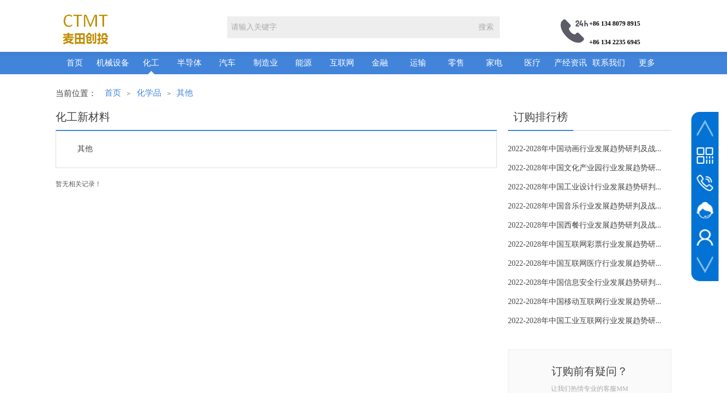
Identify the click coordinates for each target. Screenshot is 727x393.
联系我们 (608, 62)
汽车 (227, 62)
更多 (647, 62)
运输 (418, 62)
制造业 (265, 62)
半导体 (189, 62)
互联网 (342, 62)
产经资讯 (570, 62)
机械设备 (112, 62)
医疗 (532, 62)
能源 (303, 62)
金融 (380, 62)
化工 (151, 62)
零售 (456, 62)
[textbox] (349, 27)
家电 (494, 62)
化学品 (149, 92)
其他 (185, 92)
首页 (74, 62)
